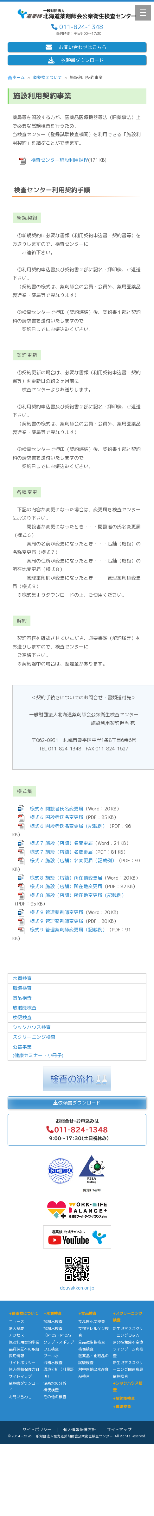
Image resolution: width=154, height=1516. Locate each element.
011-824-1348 (80, 26)
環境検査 (22, 988)
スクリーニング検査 (34, 1037)
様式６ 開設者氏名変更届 (54, 808)
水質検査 (22, 978)
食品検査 (22, 998)
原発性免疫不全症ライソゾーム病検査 (128, 1348)
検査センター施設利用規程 (57, 160)
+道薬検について (23, 1313)
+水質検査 (52, 1313)
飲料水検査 (52, 1321)
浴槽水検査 (52, 1362)
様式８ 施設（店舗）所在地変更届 (63, 878)
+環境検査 (122, 1406)
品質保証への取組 (24, 1349)
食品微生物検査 (91, 1342)
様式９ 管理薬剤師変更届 (54, 912)
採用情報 (16, 1355)
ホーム (16, 77)
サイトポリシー (22, 1362)
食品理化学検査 (91, 1321)
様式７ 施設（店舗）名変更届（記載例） (71, 860)
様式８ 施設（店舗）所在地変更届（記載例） (75, 895)
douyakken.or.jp (77, 1272)
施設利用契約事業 (24, 1342)
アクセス (16, 1335)
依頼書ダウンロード (76, 60)
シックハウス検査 (32, 1027)
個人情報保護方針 (24, 1369)
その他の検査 (54, 1396)
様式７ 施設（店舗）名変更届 (59, 843)
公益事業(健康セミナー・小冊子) (38, 1051)
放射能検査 (24, 1007)
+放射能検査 (124, 1398)
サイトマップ (20, 1376)
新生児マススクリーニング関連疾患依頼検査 (128, 1369)
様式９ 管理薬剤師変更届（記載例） (66, 929)
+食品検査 (87, 1313)
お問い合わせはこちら (76, 47)
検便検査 (22, 1017)
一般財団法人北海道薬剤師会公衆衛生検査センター (73, 1436)
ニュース (16, 1321)
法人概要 (16, 1328)
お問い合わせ (20, 1396)
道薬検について (47, 77)
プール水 (51, 1355)
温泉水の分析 (54, 1383)
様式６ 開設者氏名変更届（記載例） (66, 826)
